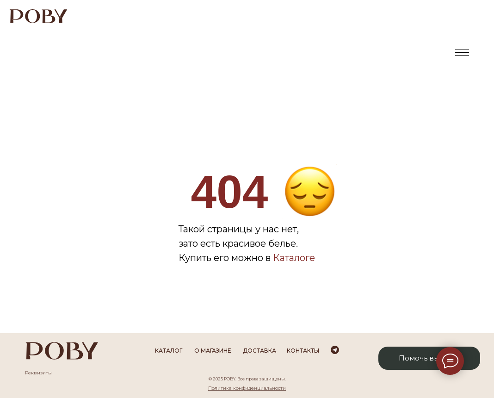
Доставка (259, 350)
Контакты (303, 350)
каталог (168, 350)
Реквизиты (38, 373)
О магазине (212, 350)
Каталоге (294, 257)
